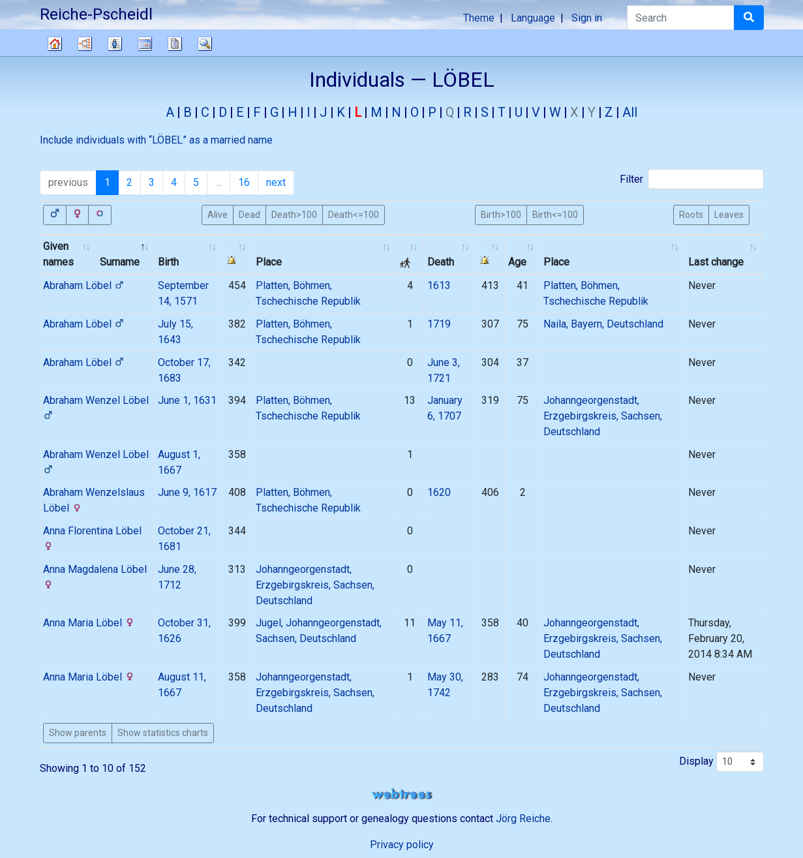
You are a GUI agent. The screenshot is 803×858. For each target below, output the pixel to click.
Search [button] (205, 43)
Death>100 (294, 214)
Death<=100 (353, 214)
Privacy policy (402, 844)
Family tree (55, 43)
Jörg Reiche (523, 818)
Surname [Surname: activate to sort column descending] (120, 262)
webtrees (401, 794)
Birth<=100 (555, 214)
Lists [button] (115, 43)
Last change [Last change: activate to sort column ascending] (716, 262)
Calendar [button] (145, 43)
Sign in (586, 18)
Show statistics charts (162, 733)
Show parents (77, 733)
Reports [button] (175, 43)
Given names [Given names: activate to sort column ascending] (58, 254)
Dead (249, 214)
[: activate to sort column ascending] (237, 255)
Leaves (729, 214)
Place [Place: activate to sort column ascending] (269, 262)
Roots (691, 214)
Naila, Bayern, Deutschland (603, 324)
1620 (439, 492)
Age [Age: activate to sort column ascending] (517, 262)
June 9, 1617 (187, 492)
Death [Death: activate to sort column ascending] (440, 262)
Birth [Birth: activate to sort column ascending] (168, 262)
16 (244, 182)
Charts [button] (85, 43)
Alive (217, 214)
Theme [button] (478, 18)
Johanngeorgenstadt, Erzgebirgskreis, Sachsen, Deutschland (602, 416)
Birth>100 (501, 214)
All (629, 112)
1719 (439, 324)
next (276, 182)
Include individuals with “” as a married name (156, 140)
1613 (439, 285)
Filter (692, 179)
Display (721, 762)
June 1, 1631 (187, 400)
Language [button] (533, 18)
